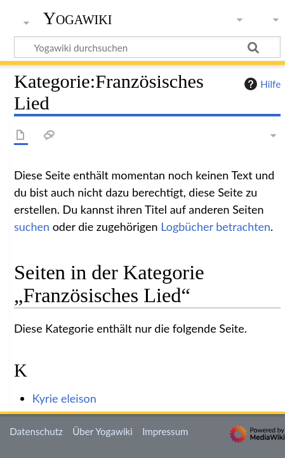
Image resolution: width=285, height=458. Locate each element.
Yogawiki (77, 18)
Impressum (165, 431)
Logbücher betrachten (215, 226)
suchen (32, 226)
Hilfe (261, 84)
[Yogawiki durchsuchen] (147, 47)
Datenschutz (36, 431)
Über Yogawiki (102, 431)
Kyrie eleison (64, 398)
